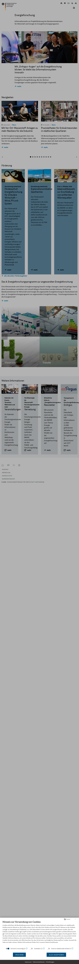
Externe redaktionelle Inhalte (60, 948)
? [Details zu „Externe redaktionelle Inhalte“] (72, 948)
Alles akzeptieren (56, 955)
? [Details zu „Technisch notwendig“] (26, 948)
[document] (39, 933)
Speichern (19, 955)
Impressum (28, 962)
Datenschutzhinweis (39, 962)
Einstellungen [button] (50, 962)
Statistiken (37, 948)
